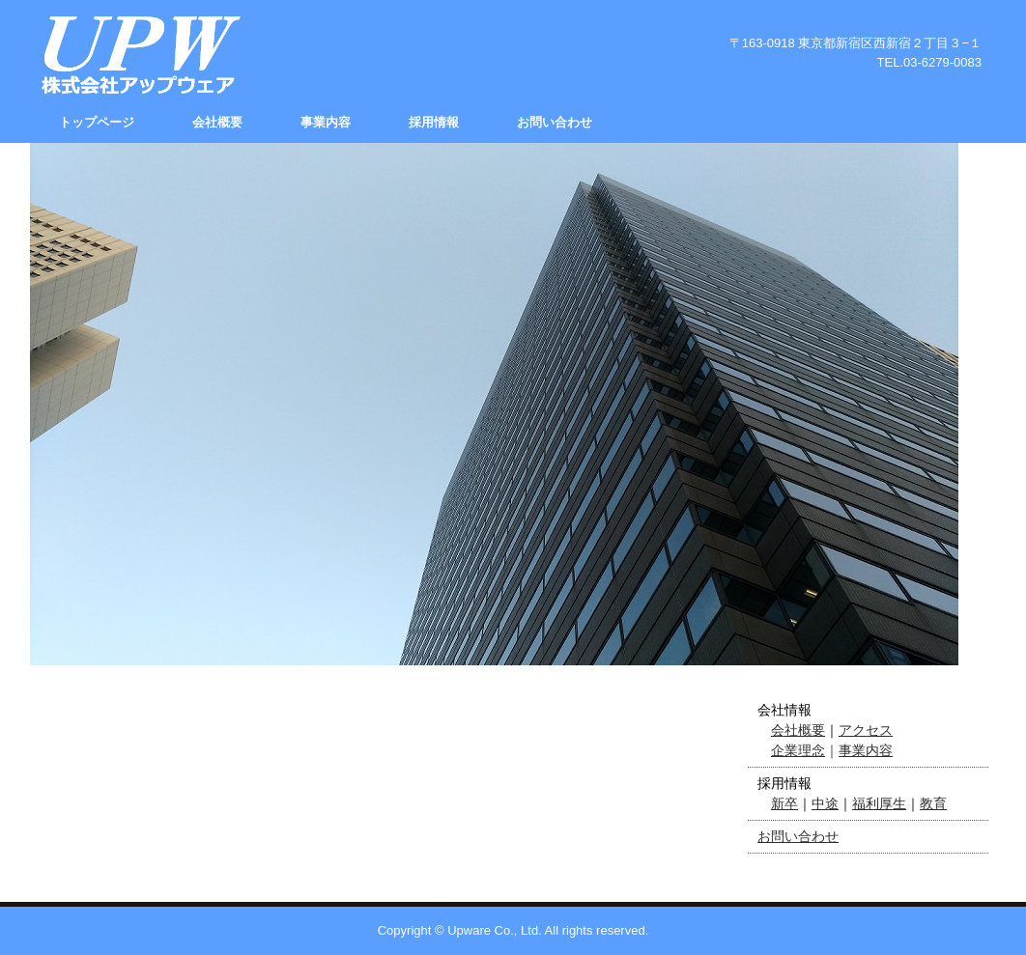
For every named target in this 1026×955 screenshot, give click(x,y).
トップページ (96, 122)
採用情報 (434, 122)
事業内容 (325, 122)
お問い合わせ (554, 122)
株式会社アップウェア (138, 54)
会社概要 (217, 122)
